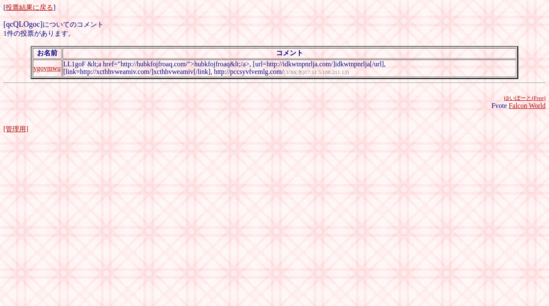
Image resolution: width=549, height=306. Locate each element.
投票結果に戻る (29, 7)
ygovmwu (47, 68)
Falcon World (527, 105)
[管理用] (15, 129)
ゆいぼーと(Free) (525, 98)
